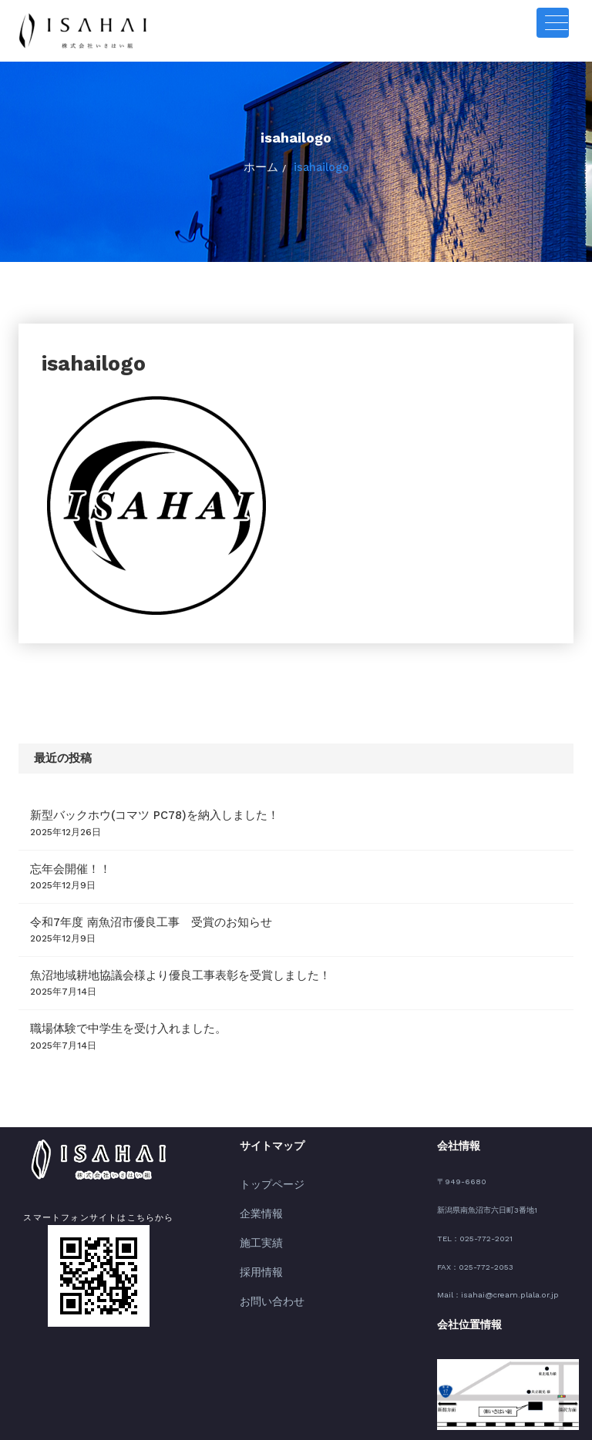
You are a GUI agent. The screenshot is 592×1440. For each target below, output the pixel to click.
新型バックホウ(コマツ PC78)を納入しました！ (130, 809)
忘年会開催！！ (62, 859)
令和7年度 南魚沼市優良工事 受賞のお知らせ (127, 910)
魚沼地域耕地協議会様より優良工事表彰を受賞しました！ (150, 959)
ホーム (265, 164)
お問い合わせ (265, 1265)
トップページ (265, 1162)
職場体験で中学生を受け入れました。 (108, 1009)
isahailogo (317, 164)
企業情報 (257, 1188)
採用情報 (257, 1240)
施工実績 (257, 1214)
